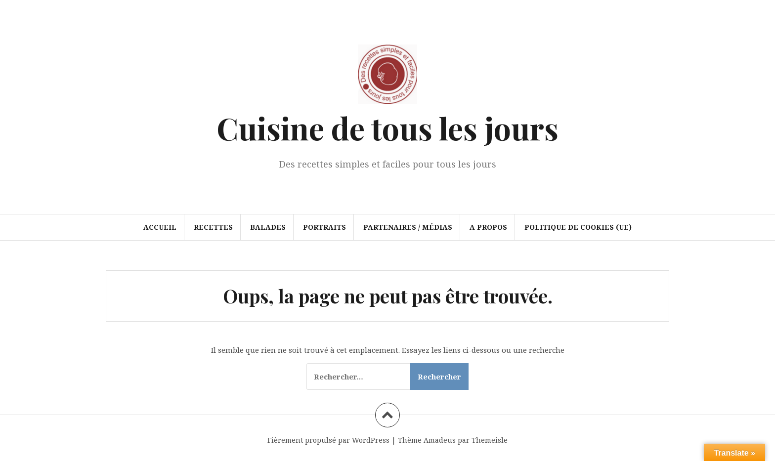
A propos (488, 227)
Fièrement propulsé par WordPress (328, 440)
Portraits (324, 227)
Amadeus (440, 440)
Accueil (159, 227)
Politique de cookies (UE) (578, 227)
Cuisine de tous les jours (387, 127)
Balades (268, 227)
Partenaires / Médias (407, 227)
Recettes (213, 227)
